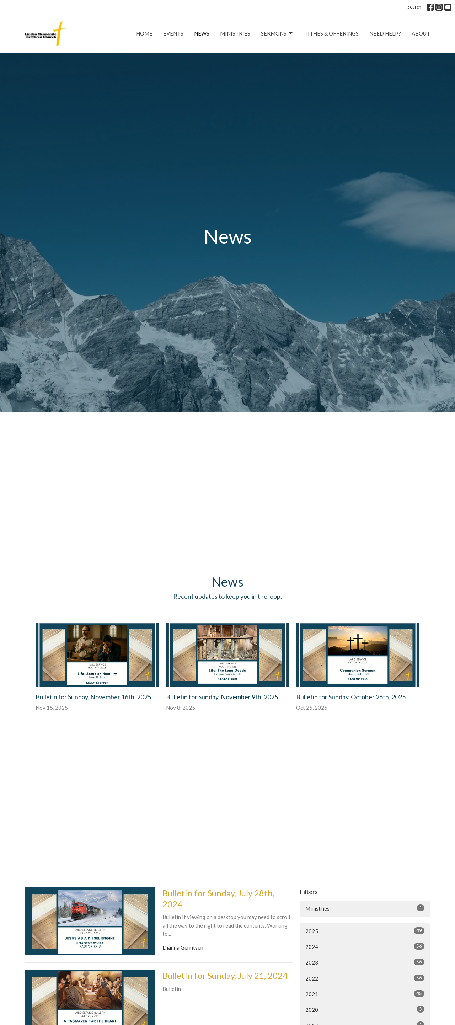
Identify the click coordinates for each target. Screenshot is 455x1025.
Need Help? (385, 33)
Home (144, 33)
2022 (364, 978)
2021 (364, 993)
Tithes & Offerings (331, 33)
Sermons (277, 33)
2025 (364, 930)
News (201, 33)
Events (173, 33)
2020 (364, 1009)
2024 (364, 946)
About (421, 33)
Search (414, 7)
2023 (364, 962)
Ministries (235, 33)
